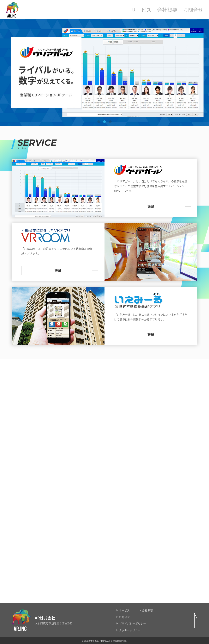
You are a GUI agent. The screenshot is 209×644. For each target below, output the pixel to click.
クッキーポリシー (129, 630)
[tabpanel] (104, 72)
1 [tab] (99, 122)
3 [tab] (110, 122)
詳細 (151, 206)
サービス (153, 9)
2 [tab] (104, 122)
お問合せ (195, 9)
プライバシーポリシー (132, 623)
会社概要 (174, 9)
